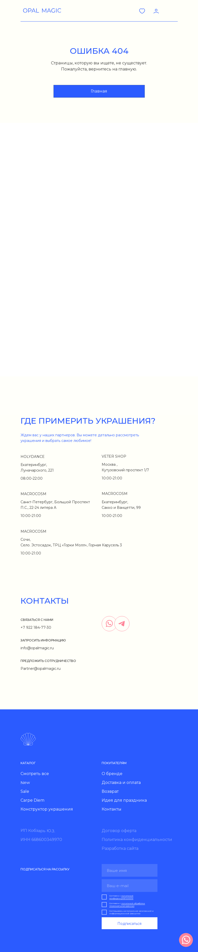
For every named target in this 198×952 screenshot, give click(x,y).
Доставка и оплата (121, 782)
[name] (129, 870)
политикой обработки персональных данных (127, 904)
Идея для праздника (124, 800)
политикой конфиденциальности (121, 897)
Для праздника (118, 919)
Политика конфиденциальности (137, 839)
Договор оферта (119, 830)
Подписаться (129, 923)
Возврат (110, 791)
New (25, 782)
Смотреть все (35, 773)
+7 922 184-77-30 (36, 627)
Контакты (111, 809)
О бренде (112, 773)
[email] (129, 885)
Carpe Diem (32, 800)
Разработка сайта (120, 848)
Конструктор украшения (47, 809)
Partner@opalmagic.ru (41, 668)
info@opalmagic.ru (37, 648)
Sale (25, 791)
